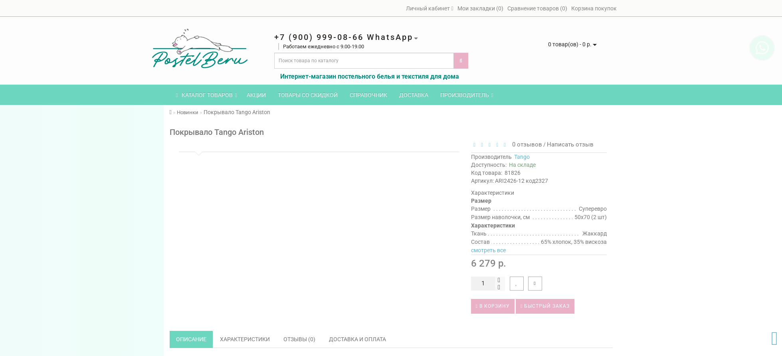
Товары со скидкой (308, 95)
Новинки (187, 112)
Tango (522, 157)
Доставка (413, 95)
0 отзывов (525, 144)
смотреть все (488, 250)
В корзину (493, 306)
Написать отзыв (570, 144)
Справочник (368, 95)
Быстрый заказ (545, 306)
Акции (256, 95)
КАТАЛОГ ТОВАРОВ (206, 95)
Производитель (466, 95)
